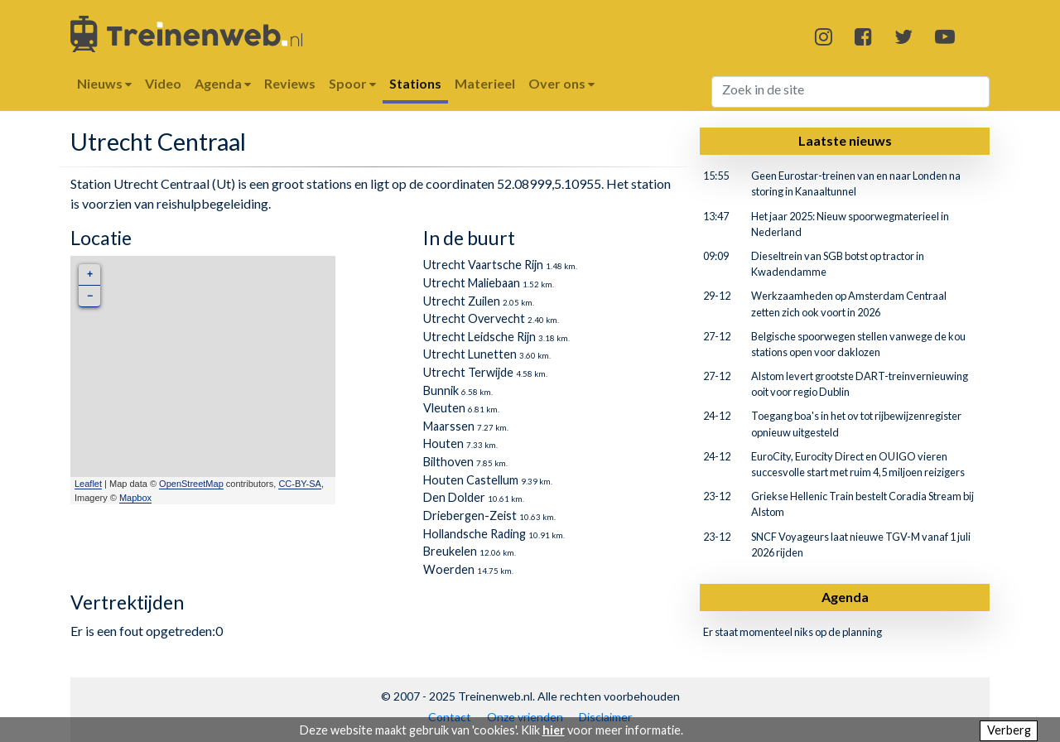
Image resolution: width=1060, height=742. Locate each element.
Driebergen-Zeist (470, 515)
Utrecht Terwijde (468, 372)
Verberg (1009, 730)
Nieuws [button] (104, 83)
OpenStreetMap (191, 484)
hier (553, 730)
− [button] (90, 296)
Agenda (845, 597)
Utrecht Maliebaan (471, 283)
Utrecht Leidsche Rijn (479, 337)
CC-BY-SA (299, 484)
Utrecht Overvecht (474, 318)
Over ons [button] (561, 83)
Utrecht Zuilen (461, 301)
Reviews (290, 83)
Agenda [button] (223, 83)
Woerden (449, 569)
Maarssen (449, 426)
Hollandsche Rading (474, 534)
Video (163, 83)
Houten (443, 443)
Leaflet (88, 484)
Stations (415, 83)
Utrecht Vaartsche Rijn (483, 265)
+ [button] (90, 274)
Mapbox (135, 498)
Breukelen (450, 551)
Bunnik (441, 390)
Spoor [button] (352, 83)
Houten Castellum (470, 480)
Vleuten (444, 408)
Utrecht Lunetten (470, 354)
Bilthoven (448, 462)
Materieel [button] (485, 83)
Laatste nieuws (845, 140)
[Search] (850, 92)
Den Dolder (454, 497)
